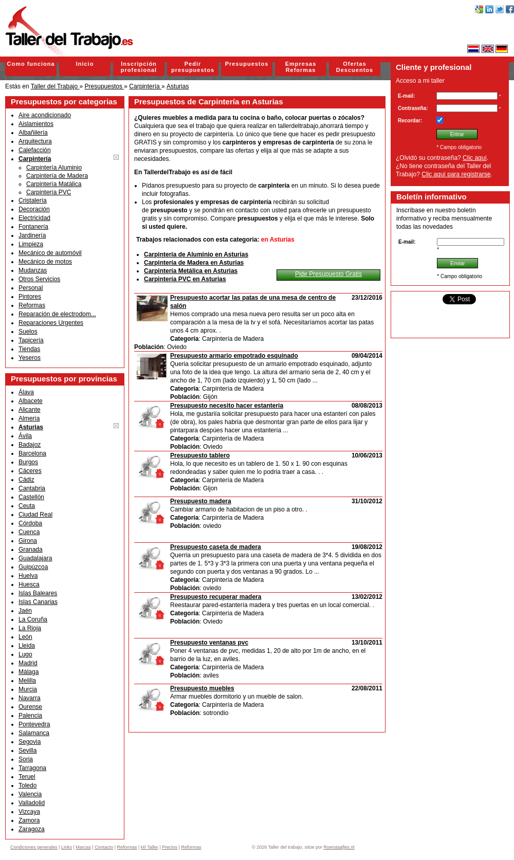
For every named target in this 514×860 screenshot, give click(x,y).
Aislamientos (36, 123)
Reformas (32, 305)
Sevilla (27, 750)
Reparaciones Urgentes (51, 322)
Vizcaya (29, 811)
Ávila (25, 436)
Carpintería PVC (48, 192)
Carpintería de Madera (57, 175)
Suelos (28, 331)
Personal (31, 287)
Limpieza (31, 244)
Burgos (28, 462)
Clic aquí (475, 157)
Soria (26, 759)
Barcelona (32, 453)
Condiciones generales (34, 847)
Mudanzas (33, 270)
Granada (31, 549)
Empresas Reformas (301, 67)
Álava (26, 392)
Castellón (31, 497)
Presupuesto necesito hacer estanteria (226, 405)
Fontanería (33, 226)
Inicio (85, 64)
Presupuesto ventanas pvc (209, 642)
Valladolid (32, 803)
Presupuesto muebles (202, 688)
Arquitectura (35, 141)
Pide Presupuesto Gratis (328, 274)
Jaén (25, 610)
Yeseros (30, 357)
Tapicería (31, 340)
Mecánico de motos (45, 261)
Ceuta (27, 505)
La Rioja (30, 628)
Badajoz (30, 444)
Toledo (27, 785)
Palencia (30, 715)
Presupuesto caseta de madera (215, 547)
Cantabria (32, 488)
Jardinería (32, 235)
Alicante (30, 409)
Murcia (28, 689)
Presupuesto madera (200, 501)
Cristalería (33, 200)
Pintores (30, 296)
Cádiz (26, 479)
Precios (169, 847)
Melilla (27, 680)
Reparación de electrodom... (57, 314)
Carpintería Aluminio (54, 167)
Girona (28, 540)
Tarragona (32, 768)
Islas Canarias (38, 602)
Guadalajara (35, 558)
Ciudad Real (35, 514)
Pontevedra (34, 724)
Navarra (30, 698)
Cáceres (30, 470)
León (25, 637)
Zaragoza (32, 829)
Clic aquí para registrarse (455, 174)
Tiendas (29, 349)
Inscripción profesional (139, 67)
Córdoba (30, 523)
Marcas (83, 847)
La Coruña (33, 619)
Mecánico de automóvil (50, 253)
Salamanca (34, 733)
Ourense (30, 706)
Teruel (27, 776)
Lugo (25, 654)
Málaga (29, 671)
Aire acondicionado (45, 115)
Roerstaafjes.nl (339, 847)
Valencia (30, 794)
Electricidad (34, 218)
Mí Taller (149, 847)
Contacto (104, 847)
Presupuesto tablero (200, 455)
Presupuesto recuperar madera (215, 596)
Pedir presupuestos (192, 67)
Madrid (28, 663)
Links (66, 847)
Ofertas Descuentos (354, 67)
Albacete (31, 401)
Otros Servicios (39, 279)
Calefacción (35, 150)
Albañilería (33, 132)
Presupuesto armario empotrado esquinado (234, 355)
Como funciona (30, 64)
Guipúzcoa (33, 567)
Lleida (27, 645)
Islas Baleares (38, 593)
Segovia (30, 741)
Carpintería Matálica (53, 184)
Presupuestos (247, 64)
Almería (29, 418)
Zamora (29, 820)
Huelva (28, 575)
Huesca (29, 584)
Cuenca (29, 532)
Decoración (34, 209)
